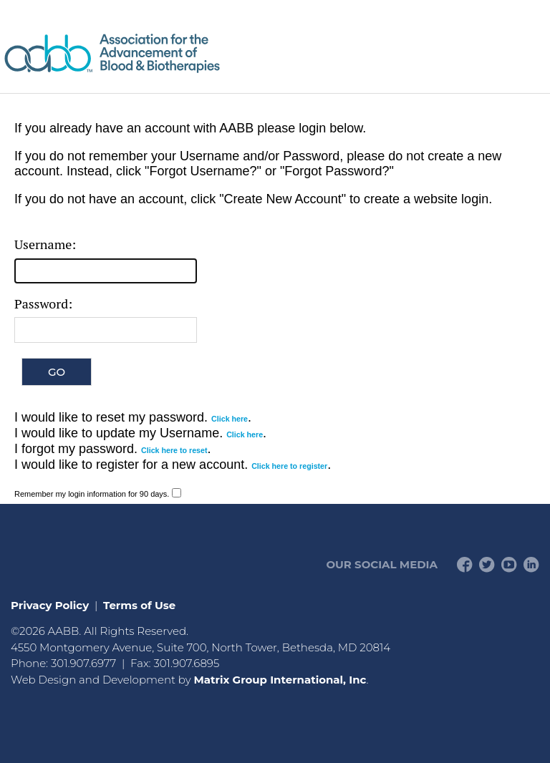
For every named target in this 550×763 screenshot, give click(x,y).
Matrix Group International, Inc (279, 679)
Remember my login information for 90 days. (91, 494)
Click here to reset (174, 450)
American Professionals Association (153, 53)
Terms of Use (139, 605)
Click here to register (289, 466)
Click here (229, 418)
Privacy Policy (50, 605)
